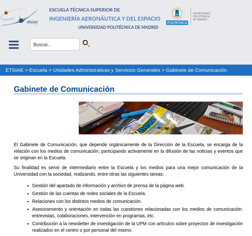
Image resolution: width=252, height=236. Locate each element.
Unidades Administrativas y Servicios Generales (106, 70)
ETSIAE (15, 70)
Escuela (38, 70)
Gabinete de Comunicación (196, 70)
